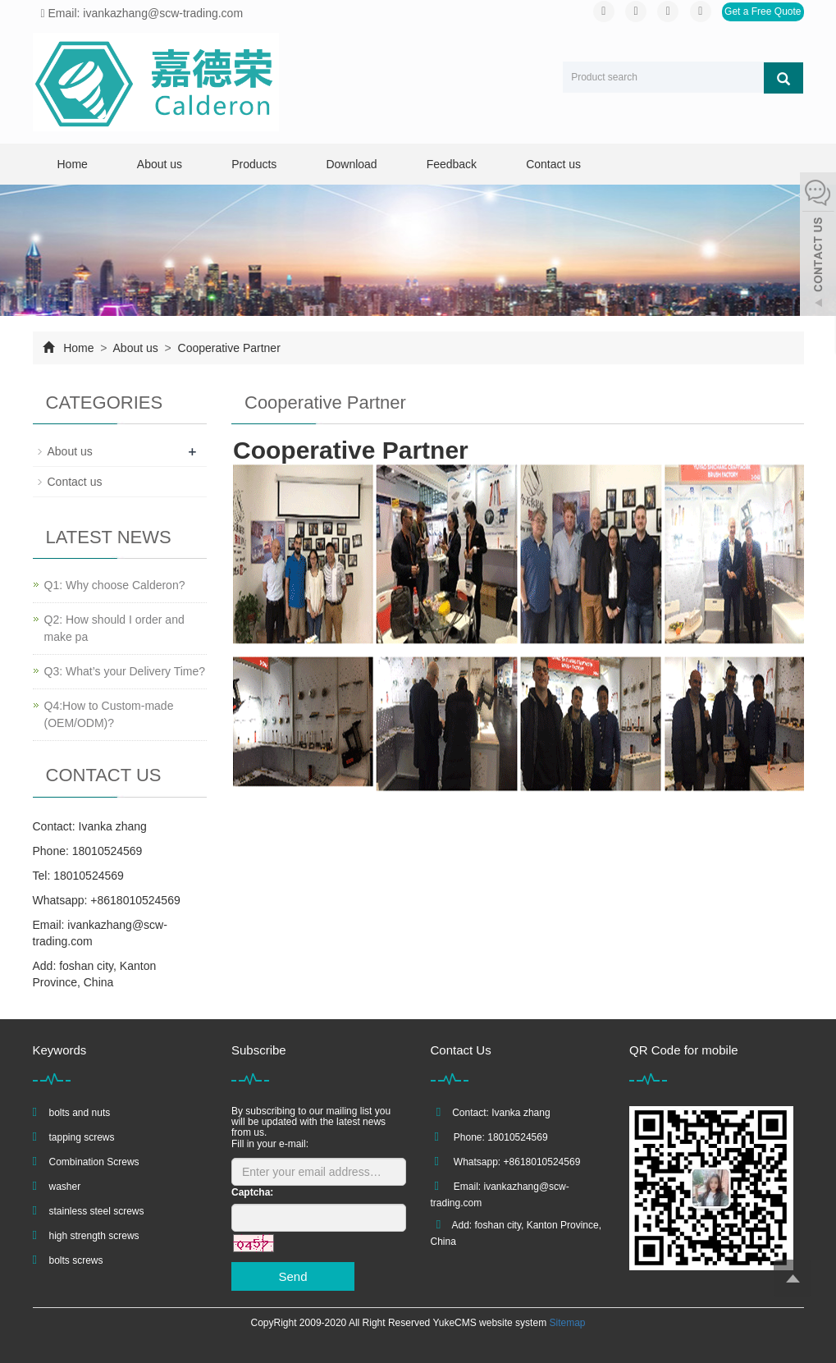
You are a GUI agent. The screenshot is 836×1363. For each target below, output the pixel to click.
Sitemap (567, 1323)
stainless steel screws (96, 1211)
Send (292, 1276)
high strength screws (94, 1236)
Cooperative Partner (228, 347)
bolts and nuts (80, 1112)
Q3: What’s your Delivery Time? (125, 671)
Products (253, 164)
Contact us (553, 164)
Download (351, 164)
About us (159, 164)
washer (65, 1186)
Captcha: (252, 1192)
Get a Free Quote (762, 11)
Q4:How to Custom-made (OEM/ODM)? (109, 714)
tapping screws (82, 1137)
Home (72, 164)
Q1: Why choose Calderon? (114, 585)
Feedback (452, 164)
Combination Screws (94, 1162)
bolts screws (76, 1260)
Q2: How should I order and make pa (114, 628)
